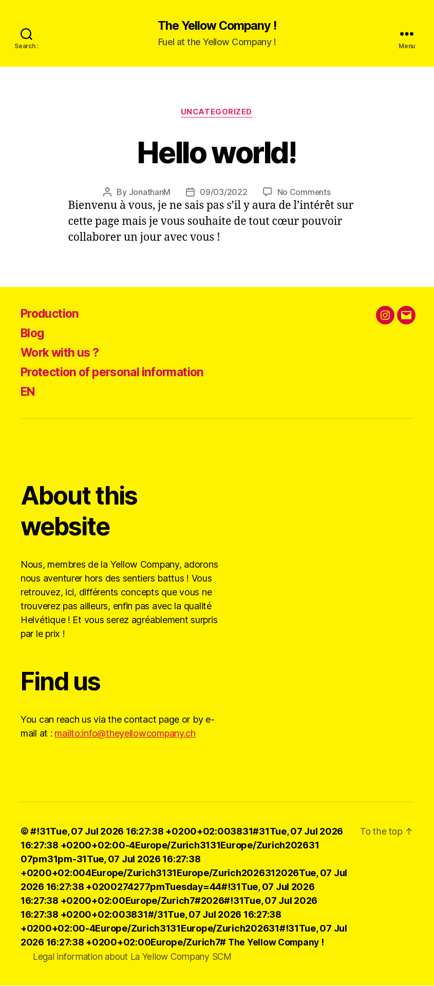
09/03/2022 (223, 193)
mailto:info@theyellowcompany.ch (125, 734)
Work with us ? (63, 353)
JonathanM (149, 193)
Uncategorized (217, 113)
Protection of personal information (119, 372)
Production (52, 314)
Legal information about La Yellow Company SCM (136, 957)
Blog (33, 333)
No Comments (304, 193)
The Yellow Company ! (217, 26)
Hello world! (217, 152)
